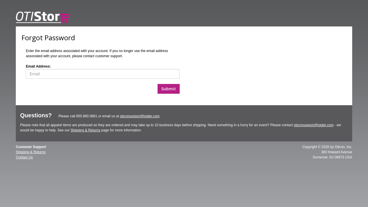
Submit (168, 88)
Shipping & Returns (85, 130)
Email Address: (38, 66)
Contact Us (24, 157)
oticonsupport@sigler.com (140, 116)
